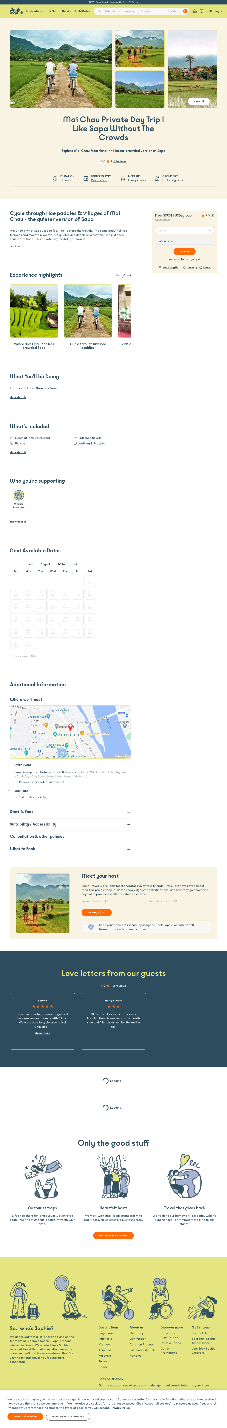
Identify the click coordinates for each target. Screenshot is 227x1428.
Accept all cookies (25, 1416)
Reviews (135, 1355)
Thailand (105, 1350)
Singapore (106, 1333)
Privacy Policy (121, 1407)
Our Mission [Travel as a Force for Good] (138, 1338)
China (103, 1367)
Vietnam (105, 1344)
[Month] (48, 564)
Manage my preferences (68, 1416)
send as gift (170, 267)
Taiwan (104, 1361)
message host (97, 912)
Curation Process (142, 1344)
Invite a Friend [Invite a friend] (171, 1343)
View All (199, 101)
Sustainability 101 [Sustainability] (142, 1350)
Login (218, 11)
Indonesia (105, 1338)
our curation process (113, 1236)
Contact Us (199, 1333)
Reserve (185, 251)
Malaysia (105, 1355)
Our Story (136, 1333)
